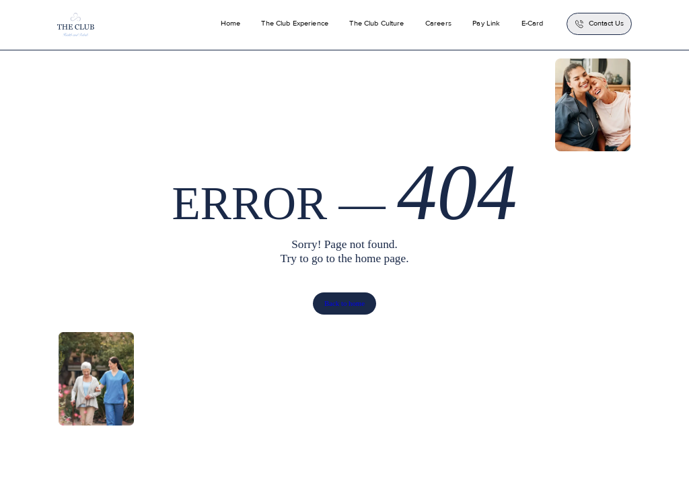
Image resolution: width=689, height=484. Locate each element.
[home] (76, 24)
